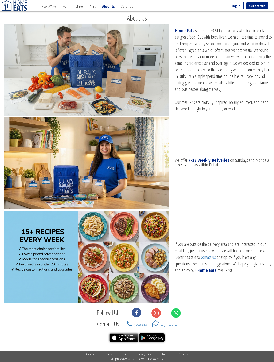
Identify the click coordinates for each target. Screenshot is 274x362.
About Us (90, 354)
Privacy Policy (145, 354)
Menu (66, 6)
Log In (236, 5)
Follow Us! (106, 312)
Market (80, 6)
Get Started (257, 5)
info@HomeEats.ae (168, 325)
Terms (164, 354)
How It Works (49, 6)
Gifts (126, 354)
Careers (108, 354)
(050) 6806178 (140, 325)
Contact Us (127, 6)
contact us (208, 257)
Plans (93, 6)
